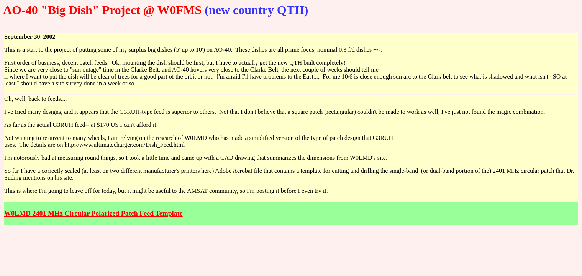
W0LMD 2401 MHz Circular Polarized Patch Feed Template (93, 213)
